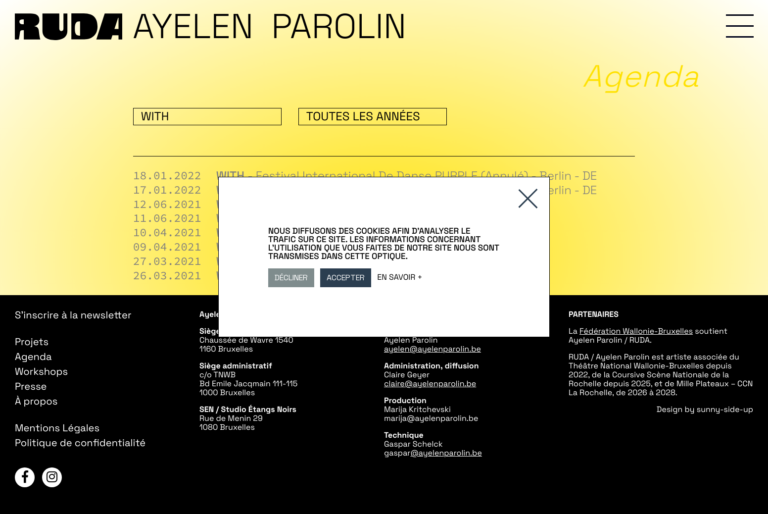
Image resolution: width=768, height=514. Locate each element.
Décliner (291, 277)
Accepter (346, 277)
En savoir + (399, 277)
